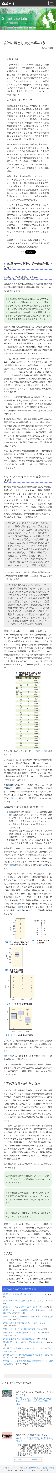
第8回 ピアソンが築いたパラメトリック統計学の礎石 (26, 1332)
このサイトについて (10, 1468)
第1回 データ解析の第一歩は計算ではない (21, 1294)
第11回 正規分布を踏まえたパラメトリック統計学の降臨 (27, 1348)
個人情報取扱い (35, 1468)
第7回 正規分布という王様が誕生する (19, 1329)
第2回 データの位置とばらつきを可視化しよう (23, 1300)
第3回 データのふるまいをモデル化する (20, 1307)
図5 (11, 1056)
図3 (44, 865)
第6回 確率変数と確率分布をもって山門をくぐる (24, 1323)
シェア (21, 252)
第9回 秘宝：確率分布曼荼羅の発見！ (19, 1339)
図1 (9, 785)
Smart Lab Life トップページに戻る (28, 1459)
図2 (11, 865)
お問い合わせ (48, 1468)
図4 (5, 1056)
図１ (14, 780)
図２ (14, 798)
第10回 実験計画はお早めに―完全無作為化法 (23, 1342)
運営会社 (23, 1468)
